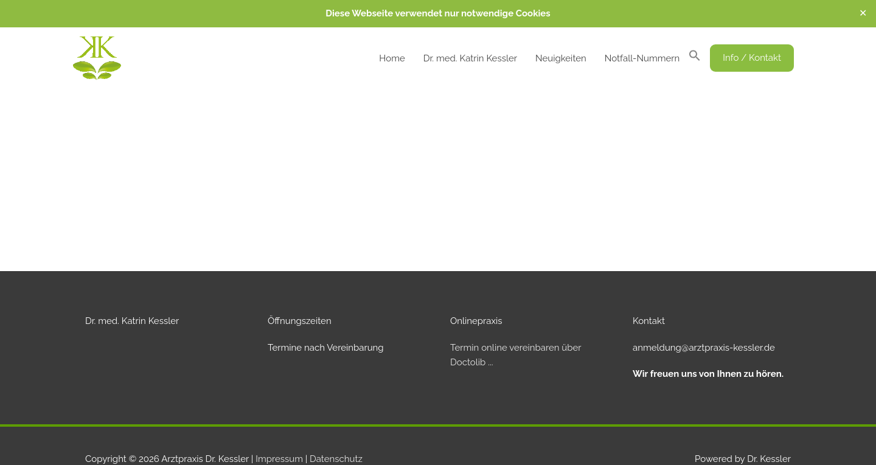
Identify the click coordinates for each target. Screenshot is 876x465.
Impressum (279, 458)
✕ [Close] (863, 13)
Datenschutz (336, 458)
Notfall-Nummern (642, 58)
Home (392, 58)
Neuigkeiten (560, 58)
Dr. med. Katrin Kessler (470, 58)
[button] (695, 58)
